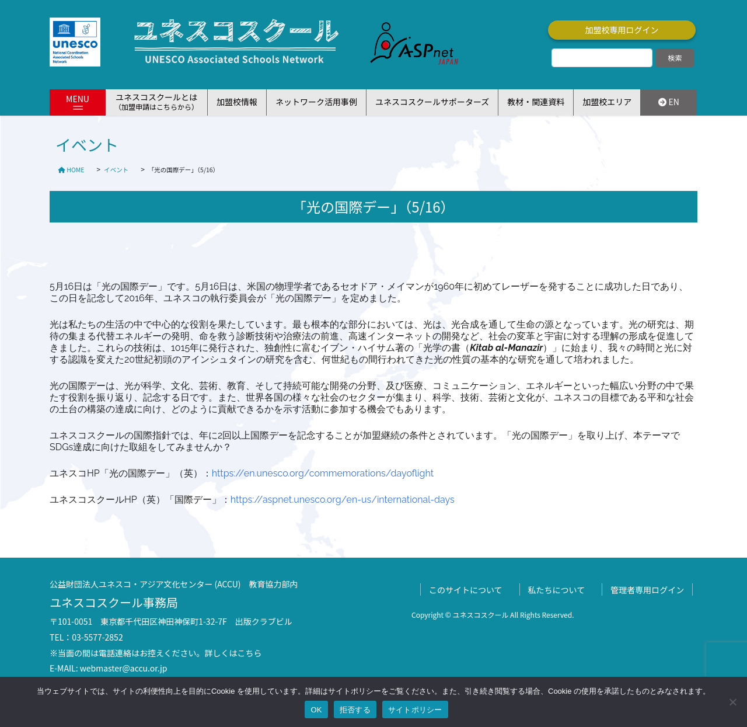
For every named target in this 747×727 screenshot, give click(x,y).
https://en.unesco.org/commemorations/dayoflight (323, 473)
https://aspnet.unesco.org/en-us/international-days (343, 499)
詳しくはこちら (233, 653)
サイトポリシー (415, 709)
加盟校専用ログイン (622, 30)
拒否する (355, 709)
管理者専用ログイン (647, 590)
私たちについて (556, 590)
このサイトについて (465, 590)
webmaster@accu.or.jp (123, 668)
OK (316, 709)
